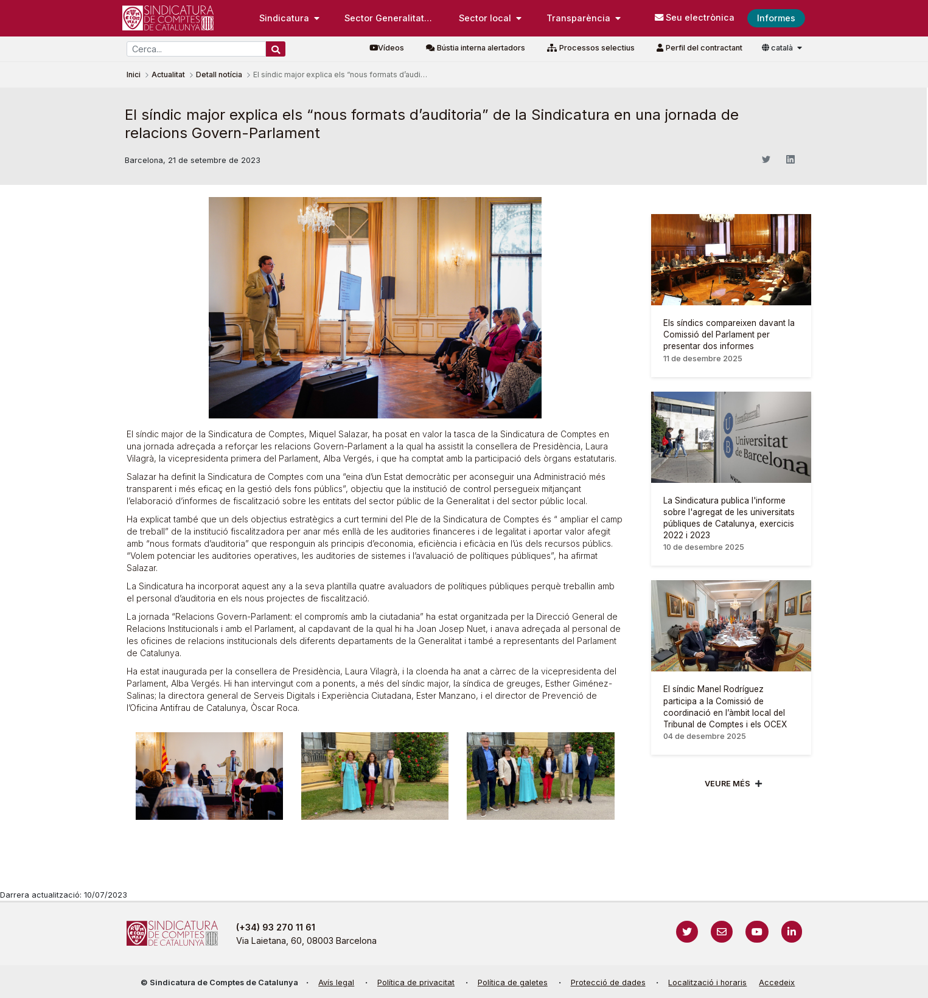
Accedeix (777, 982)
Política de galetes (513, 982)
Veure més (727, 783)
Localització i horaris (707, 982)
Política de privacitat (416, 982)
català (778, 47)
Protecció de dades (608, 982)
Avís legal (336, 982)
